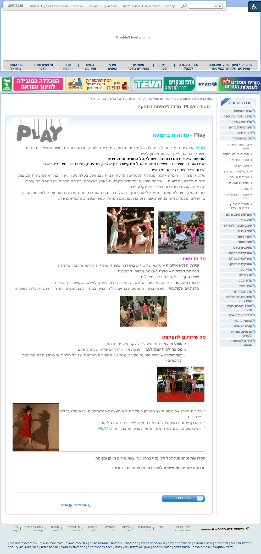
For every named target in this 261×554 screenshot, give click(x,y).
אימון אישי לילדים (140, 547)
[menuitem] (230, 66)
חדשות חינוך (164, 66)
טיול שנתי (245, 275)
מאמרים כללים (92, 528)
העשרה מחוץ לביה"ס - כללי (239, 206)
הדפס (64, 505)
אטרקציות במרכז (240, 258)
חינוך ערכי (241, 165)
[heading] (110, 468)
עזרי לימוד (245, 242)
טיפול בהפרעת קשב (100, 547)
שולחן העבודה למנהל (188, 66)
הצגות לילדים (182, 547)
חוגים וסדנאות (238, 160)
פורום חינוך (111, 6)
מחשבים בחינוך (242, 247)
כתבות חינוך (126, 528)
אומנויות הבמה (242, 321)
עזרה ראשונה (243, 326)
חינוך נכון (93, 6)
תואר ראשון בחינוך (27, 547)
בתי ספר (160, 528)
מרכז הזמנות (152, 6)
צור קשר (78, 6)
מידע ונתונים (112, 66)
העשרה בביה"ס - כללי (103, 98)
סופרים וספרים (238, 183)
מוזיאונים (246, 269)
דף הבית (170, 6)
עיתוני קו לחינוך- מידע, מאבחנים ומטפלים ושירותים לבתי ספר (231, 66)
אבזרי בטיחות (243, 111)
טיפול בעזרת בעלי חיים (23, 543)
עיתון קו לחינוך (131, 6)
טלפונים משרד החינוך (43, 66)
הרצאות (246, 220)
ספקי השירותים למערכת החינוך (159, 98)
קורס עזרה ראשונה (51, 543)
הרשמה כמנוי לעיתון (56, 6)
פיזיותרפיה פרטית (74, 528)
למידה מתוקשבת (240, 315)
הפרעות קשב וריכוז (239, 214)
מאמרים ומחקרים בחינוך (138, 66)
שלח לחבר (80, 505)
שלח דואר (183, 498)
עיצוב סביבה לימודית (238, 225)
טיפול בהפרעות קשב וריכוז (34, 528)
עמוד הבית (206, 98)
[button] (184, 6)
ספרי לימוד (244, 236)
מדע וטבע (245, 280)
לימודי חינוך (244, 133)
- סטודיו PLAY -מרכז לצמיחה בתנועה (175, 106)
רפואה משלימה (162, 547)
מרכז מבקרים (243, 291)
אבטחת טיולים (49, 547)
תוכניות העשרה (241, 138)
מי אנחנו (34, 6)
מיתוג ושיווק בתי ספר (238, 116)
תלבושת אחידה (241, 122)
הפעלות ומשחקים (236, 154)
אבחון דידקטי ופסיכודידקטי (183, 528)
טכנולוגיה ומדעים (236, 171)
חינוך (11, 547)
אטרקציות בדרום (240, 253)
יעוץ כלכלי (121, 547)
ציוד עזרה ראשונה (76, 543)
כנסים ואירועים (90, 66)
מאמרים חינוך (110, 528)
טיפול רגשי (244, 231)
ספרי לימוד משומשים (73, 547)
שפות (245, 189)
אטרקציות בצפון (241, 264)
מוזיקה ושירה (239, 177)
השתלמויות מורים (240, 127)
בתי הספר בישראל (16, 66)
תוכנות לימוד (55, 528)
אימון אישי (245, 286)
